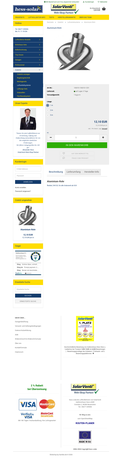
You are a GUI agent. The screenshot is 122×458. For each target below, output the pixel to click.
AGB (16, 335)
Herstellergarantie (66, 17)
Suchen (28, 296)
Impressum (19, 352)
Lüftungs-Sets (22, 89)
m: (48, 133)
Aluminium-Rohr (28, 229)
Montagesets (22, 81)
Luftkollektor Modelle (22, 40)
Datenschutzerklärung (23, 330)
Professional (19, 65)
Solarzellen (21, 92)
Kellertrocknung (20, 50)
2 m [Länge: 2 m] (50, 110)
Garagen (18, 60)
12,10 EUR (28, 235)
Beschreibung (56, 171)
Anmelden (28, 182)
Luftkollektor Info (36, 17)
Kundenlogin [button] (88, 2)
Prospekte (19, 17)
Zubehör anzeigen (23, 74)
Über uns (18, 343)
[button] (51, 137)
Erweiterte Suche (28, 301)
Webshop (53, 455)
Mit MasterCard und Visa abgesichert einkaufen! (61, 2)
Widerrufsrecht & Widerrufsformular (28, 339)
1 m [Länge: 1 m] (50, 105)
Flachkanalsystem (23, 96)
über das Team (85, 17)
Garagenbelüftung (21, 322)
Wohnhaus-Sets (21, 45)
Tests (51, 17)
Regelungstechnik (23, 78)
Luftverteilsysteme (24, 85)
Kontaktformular (21, 348)
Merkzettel (102, 2)
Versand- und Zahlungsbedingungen (28, 326)
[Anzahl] (77, 137)
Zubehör (18, 70)
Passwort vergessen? (23, 191)
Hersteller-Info (91, 171)
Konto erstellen (20, 187)
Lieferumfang (74, 171)
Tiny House (19, 55)
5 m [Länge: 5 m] (50, 115)
